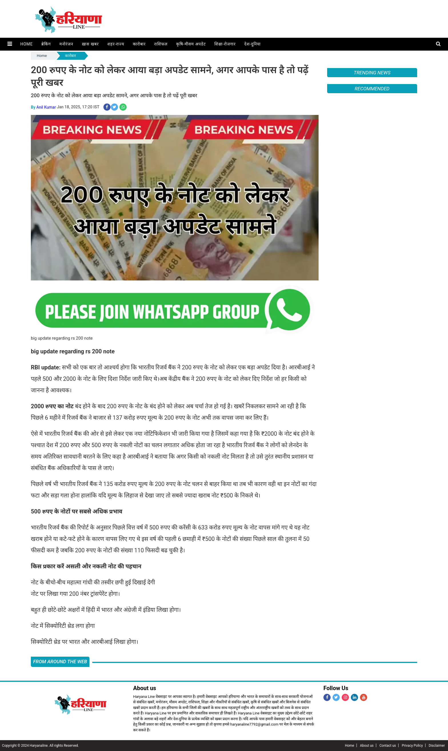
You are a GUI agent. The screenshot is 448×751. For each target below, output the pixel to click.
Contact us (387, 746)
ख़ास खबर (90, 44)
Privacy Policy (412, 746)
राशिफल (160, 44)
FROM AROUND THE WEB (60, 661)
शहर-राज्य (115, 44)
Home (26, 44)
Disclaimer (437, 746)
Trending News (372, 72)
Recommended (372, 88)
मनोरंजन (66, 44)
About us (367, 746)
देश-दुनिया (252, 44)
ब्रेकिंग (46, 44)
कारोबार (139, 44)
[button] (9, 44)
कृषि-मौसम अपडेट (191, 44)
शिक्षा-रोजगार (224, 44)
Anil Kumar (46, 107)
